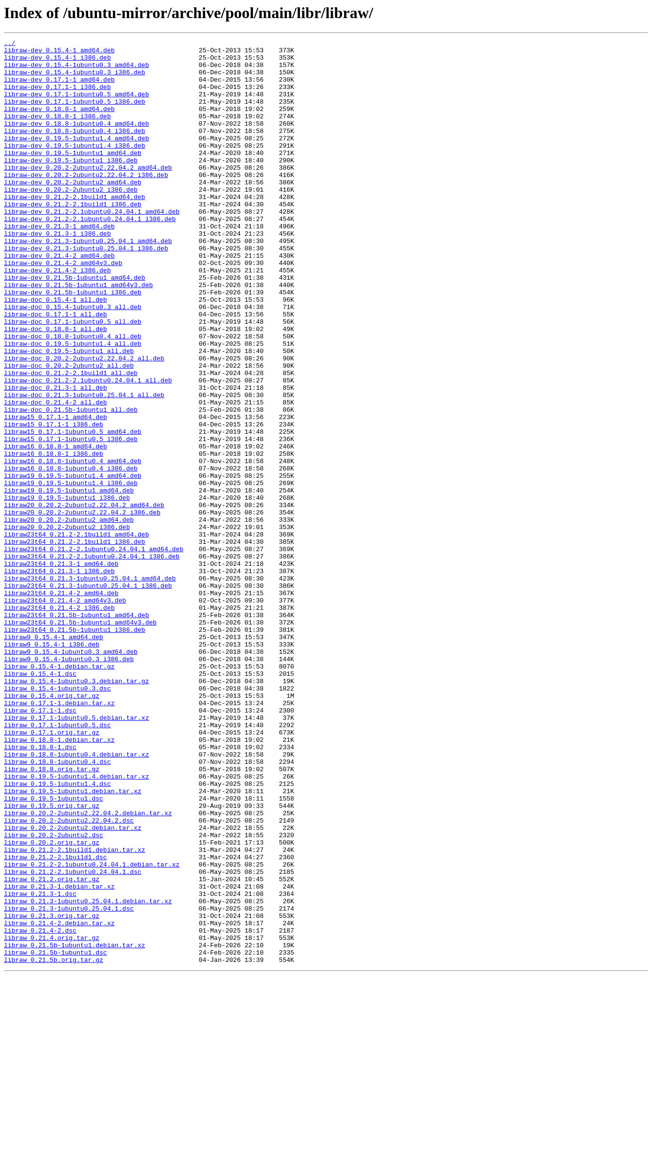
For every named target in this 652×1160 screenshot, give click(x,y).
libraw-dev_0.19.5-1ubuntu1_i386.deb (71, 184)
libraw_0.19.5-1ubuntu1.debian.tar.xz (72, 941)
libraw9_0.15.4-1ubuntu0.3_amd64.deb (71, 774)
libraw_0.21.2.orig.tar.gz (51, 1047)
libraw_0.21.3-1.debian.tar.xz (59, 1056)
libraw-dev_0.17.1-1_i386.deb (57, 96)
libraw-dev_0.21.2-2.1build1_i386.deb (72, 237)
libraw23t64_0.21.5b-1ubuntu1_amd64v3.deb (80, 739)
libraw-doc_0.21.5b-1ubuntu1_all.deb (71, 484)
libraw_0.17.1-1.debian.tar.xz (59, 836)
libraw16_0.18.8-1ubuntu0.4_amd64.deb (72, 545)
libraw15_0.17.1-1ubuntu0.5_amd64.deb (72, 510)
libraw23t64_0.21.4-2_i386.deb (59, 721)
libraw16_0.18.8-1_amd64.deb (55, 528)
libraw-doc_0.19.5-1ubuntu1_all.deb (69, 413)
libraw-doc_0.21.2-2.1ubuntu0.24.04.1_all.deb (88, 449)
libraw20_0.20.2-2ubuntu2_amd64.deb (69, 616)
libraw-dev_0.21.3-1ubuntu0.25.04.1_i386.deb (86, 290)
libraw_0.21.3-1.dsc (40, 1065)
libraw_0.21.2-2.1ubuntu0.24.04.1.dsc (72, 1038)
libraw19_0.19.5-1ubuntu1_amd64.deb (69, 581)
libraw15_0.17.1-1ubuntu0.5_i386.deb (71, 519)
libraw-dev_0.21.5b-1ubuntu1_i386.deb (72, 343)
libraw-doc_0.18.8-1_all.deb (55, 387)
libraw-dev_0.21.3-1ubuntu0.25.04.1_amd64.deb (88, 281)
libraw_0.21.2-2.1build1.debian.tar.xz (74, 1012)
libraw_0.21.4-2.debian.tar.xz (59, 1100)
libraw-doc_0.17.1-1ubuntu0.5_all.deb (72, 378)
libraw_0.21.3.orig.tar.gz (51, 1091)
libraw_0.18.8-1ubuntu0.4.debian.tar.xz (76, 897)
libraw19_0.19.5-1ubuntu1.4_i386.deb (71, 572)
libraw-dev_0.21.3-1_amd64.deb (59, 264)
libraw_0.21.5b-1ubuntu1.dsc (55, 1135)
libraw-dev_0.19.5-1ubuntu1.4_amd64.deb (76, 158)
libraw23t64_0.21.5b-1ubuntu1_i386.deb (74, 748)
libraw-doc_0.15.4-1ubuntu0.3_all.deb (72, 361)
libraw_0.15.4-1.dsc (40, 801)
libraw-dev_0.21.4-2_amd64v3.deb (63, 308)
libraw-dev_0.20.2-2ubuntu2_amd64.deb (72, 211)
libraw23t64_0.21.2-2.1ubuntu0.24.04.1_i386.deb (92, 660)
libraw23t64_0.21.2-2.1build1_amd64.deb (76, 633)
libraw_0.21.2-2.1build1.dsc (55, 1021)
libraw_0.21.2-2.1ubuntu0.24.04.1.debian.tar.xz (92, 1030)
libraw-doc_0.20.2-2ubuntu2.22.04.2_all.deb (84, 422)
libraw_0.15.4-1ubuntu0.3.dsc (57, 818)
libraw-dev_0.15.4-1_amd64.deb (59, 52)
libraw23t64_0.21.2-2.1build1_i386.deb (74, 642)
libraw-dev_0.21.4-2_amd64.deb (59, 299)
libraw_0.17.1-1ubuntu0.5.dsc (57, 862)
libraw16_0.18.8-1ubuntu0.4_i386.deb (71, 554)
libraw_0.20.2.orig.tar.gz (51, 1003)
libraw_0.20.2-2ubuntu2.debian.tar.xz (72, 986)
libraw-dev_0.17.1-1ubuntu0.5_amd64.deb (76, 105)
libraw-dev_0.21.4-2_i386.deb (57, 316)
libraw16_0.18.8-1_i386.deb (53, 537)
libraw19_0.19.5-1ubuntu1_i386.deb (67, 589)
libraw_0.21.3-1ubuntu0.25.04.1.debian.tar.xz (88, 1074)
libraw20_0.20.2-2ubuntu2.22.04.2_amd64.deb (84, 598)
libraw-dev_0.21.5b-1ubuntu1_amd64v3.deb (78, 334)
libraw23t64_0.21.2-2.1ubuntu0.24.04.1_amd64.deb (94, 651)
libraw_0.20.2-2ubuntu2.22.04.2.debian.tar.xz (88, 968)
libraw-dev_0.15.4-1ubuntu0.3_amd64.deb (76, 70)
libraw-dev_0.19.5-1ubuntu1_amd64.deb (72, 176)
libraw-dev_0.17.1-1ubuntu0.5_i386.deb (74, 114)
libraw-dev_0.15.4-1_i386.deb (57, 61)
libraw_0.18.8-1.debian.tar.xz (59, 880)
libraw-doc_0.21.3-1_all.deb (55, 457)
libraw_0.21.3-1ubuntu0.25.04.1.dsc (69, 1082)
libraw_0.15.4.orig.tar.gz (51, 827)
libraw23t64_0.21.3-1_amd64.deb (61, 669)
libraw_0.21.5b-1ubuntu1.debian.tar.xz (74, 1126)
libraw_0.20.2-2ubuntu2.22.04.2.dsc (69, 977)
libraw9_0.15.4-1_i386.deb (51, 765)
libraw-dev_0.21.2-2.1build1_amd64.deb (74, 228)
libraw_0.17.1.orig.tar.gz (51, 871)
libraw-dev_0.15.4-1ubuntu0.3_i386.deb (74, 79)
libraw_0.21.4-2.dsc (40, 1109)
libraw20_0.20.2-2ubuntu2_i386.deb (67, 625)
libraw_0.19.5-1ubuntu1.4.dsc (57, 933)
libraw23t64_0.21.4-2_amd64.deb (61, 704)
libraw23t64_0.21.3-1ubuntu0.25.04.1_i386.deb (88, 695)
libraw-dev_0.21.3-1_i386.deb (57, 272)
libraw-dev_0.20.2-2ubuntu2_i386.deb (71, 220)
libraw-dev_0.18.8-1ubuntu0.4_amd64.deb (76, 140)
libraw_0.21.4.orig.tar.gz (51, 1118)
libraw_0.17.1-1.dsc (40, 845)
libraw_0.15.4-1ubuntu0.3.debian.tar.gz (76, 809)
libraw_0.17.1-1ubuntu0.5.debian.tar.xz (76, 853)
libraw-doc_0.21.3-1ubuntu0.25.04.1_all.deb (84, 466)
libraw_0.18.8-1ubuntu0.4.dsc (57, 906)
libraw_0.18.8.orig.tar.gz (51, 915)
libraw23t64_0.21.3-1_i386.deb (59, 677)
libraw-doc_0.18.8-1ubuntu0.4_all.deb (72, 396)
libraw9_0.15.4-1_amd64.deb (53, 757)
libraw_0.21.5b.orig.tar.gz (53, 1144)
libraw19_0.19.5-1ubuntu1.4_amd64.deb (72, 563)
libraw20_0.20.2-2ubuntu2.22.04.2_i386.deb (82, 607)
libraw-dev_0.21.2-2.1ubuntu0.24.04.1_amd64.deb (92, 246)
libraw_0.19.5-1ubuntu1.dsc (53, 950)
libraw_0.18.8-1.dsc (40, 889)
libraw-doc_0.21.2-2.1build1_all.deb (71, 440)
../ (9, 44)
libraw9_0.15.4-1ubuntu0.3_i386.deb (69, 783)
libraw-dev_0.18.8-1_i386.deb (57, 132)
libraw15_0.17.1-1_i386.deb (53, 501)
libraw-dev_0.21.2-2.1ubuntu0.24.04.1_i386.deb (90, 255)
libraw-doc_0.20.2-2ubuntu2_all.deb (69, 431)
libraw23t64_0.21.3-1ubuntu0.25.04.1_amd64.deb (90, 686)
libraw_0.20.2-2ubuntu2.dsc (53, 994)
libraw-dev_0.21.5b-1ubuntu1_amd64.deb (74, 325)
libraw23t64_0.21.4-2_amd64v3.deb (65, 713)
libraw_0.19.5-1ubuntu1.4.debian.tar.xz (76, 924)
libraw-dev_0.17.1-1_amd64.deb (59, 88)
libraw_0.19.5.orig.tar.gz (51, 959)
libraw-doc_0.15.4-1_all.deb (55, 352)
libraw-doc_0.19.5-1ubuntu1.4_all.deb (72, 405)
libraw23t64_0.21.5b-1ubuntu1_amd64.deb (76, 730)
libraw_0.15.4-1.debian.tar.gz (59, 792)
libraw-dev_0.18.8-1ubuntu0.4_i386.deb (74, 149)
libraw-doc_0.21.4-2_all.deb (55, 475)
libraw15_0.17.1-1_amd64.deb (55, 493)
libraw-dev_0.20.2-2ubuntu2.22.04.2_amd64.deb (88, 193)
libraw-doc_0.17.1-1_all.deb (55, 369)
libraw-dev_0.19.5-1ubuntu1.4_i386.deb (74, 167)
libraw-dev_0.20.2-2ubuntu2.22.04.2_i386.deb (86, 202)
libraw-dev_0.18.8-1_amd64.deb (59, 123)
